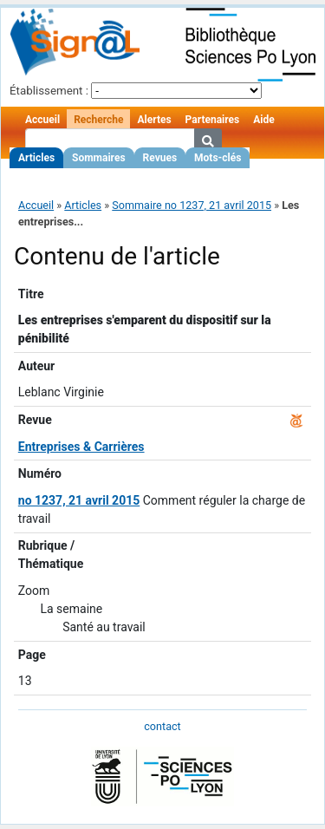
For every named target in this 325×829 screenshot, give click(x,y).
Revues (160, 158)
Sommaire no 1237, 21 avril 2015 (191, 205)
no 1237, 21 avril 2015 (79, 500)
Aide (263, 120)
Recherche (98, 120)
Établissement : (49, 90)
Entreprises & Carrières (81, 447)
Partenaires (212, 120)
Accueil (42, 120)
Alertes (154, 120)
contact (162, 726)
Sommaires (98, 158)
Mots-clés (217, 158)
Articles (36, 158)
